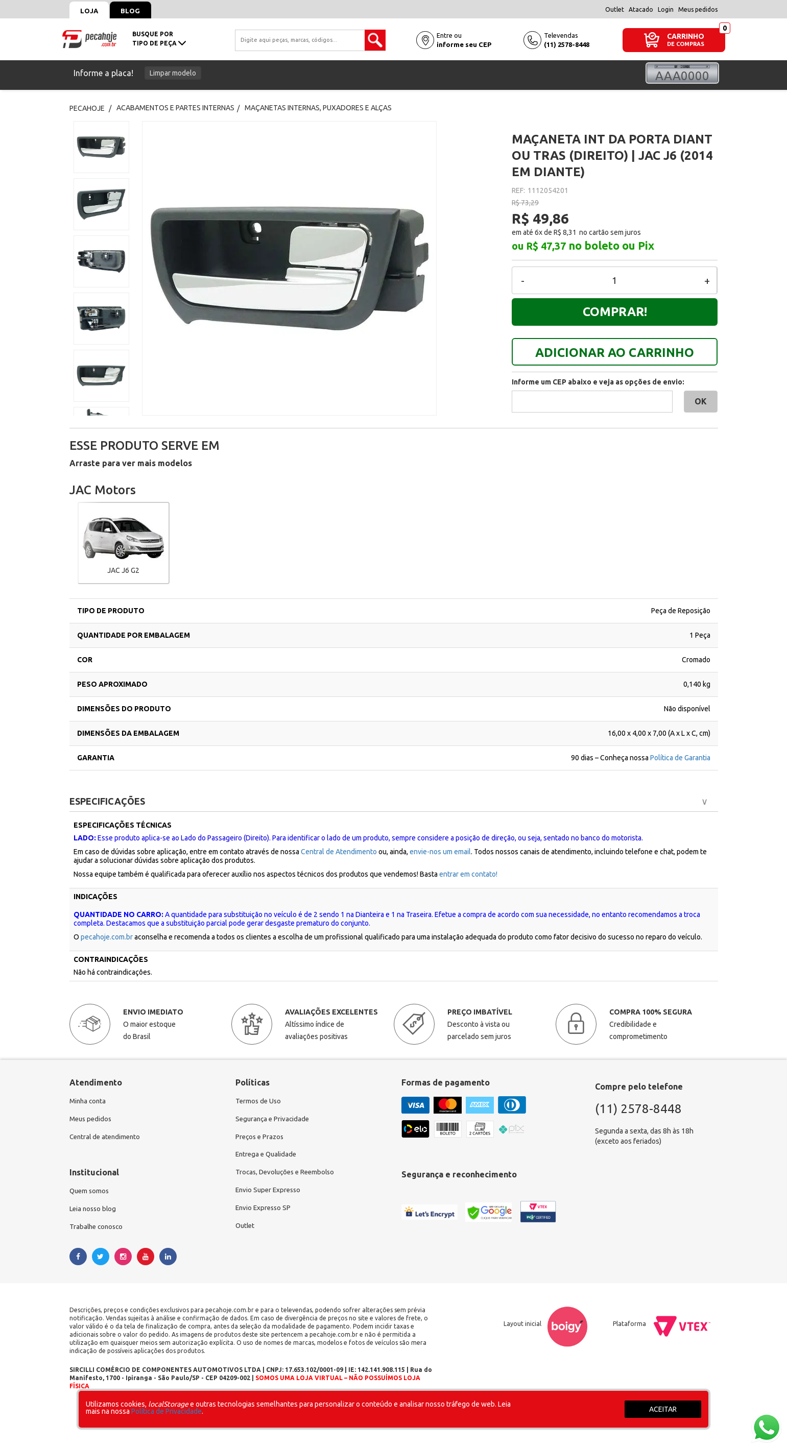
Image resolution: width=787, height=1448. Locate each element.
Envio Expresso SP (264, 1212)
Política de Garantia (680, 758)
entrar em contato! (468, 874)
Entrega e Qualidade (267, 1156)
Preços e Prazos (261, 1138)
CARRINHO (685, 36)
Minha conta (88, 1101)
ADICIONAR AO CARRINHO (614, 352)
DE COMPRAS (685, 44)
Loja (91, 10)
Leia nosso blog (94, 1212)
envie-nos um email (440, 852)
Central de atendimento (107, 1138)
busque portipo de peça (159, 38)
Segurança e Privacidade (274, 1120)
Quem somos (90, 1193)
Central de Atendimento (339, 852)
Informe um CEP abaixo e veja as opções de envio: (598, 381)
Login (666, 9)
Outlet (614, 9)
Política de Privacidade (166, 1411)
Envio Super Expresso (269, 1193)
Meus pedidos (698, 9)
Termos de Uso (259, 1101)
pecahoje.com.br (107, 937)
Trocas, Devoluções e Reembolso (288, 1175)
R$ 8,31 (565, 232)
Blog (136, 10)
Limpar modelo (173, 73)
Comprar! (615, 312)
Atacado (641, 9)
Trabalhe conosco (97, 1230)
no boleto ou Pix (611, 245)
